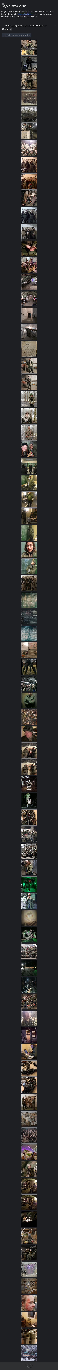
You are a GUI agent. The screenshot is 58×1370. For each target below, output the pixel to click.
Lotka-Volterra (38, 25)
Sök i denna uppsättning (18, 35)
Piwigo (29, 1367)
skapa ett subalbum (25, 14)
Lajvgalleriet (17, 25)
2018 (27, 25)
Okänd (5, 28)
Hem (7, 25)
